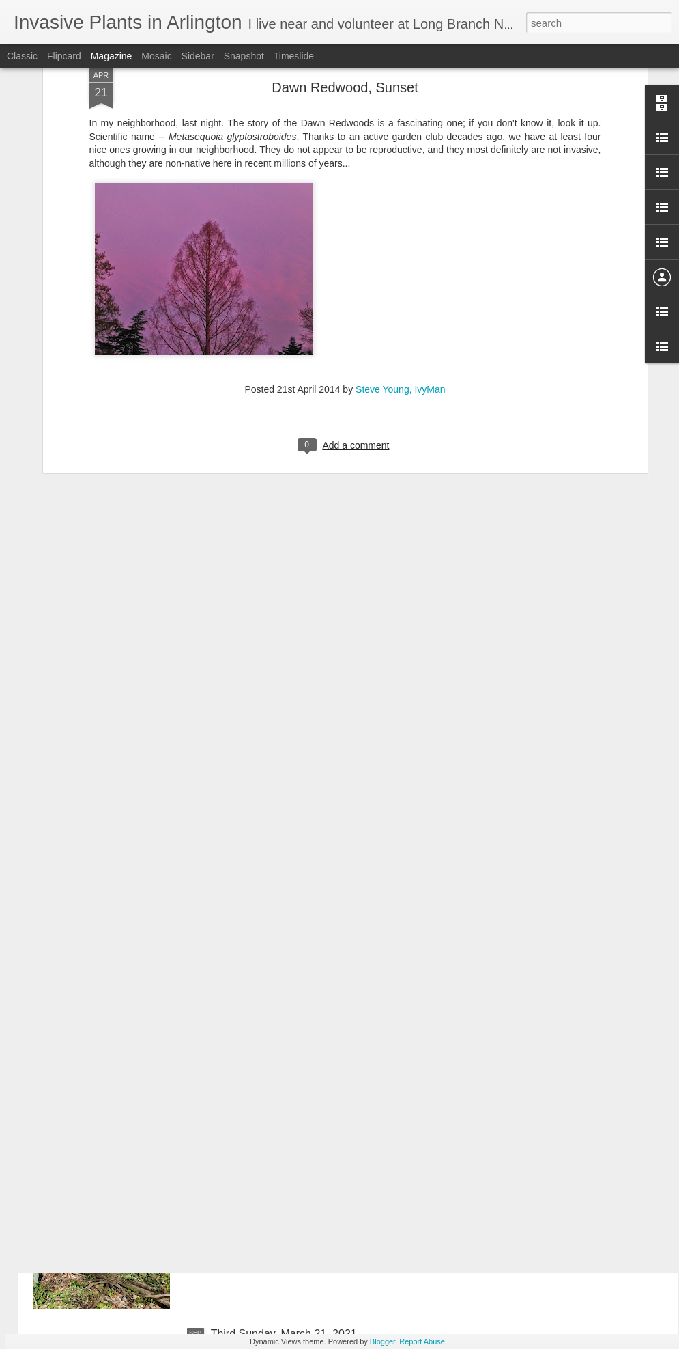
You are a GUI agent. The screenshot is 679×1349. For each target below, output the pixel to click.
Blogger (382, 1341)
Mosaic (156, 56)
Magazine (111, 56)
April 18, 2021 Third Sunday (278, 1178)
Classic (22, 56)
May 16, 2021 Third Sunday (278, 1023)
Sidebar (198, 56)
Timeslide (294, 56)
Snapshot (244, 56)
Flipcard (64, 56)
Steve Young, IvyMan (401, 219)
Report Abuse (422, 1341)
